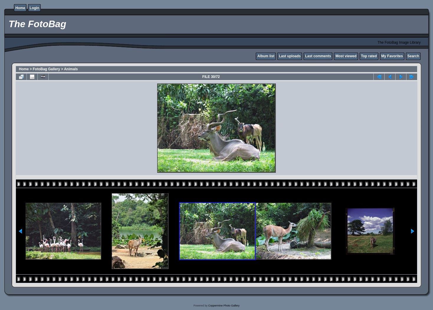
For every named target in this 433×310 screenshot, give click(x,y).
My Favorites (392, 56)
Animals (71, 69)
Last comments (318, 56)
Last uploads (290, 56)
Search (413, 56)
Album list (265, 56)
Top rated (369, 56)
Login (34, 8)
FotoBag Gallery (46, 69)
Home (20, 8)
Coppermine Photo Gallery (224, 305)
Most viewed (345, 56)
